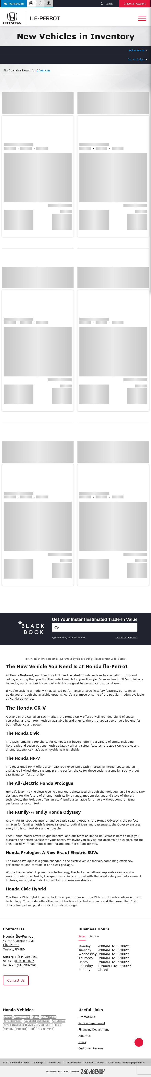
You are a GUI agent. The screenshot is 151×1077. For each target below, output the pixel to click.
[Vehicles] (95, 627)
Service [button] (94, 936)
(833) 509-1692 (24, 961)
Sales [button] (82, 936)
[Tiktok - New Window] (26, 993)
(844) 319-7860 (27, 957)
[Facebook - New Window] (8, 993)
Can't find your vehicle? (126, 637)
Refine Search (136, 50)
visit (94, 839)
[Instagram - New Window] (17, 993)
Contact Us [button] (15, 980)
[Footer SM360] (93, 1071)
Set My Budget (136, 59)
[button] (14, 3)
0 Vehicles (43, 70)
